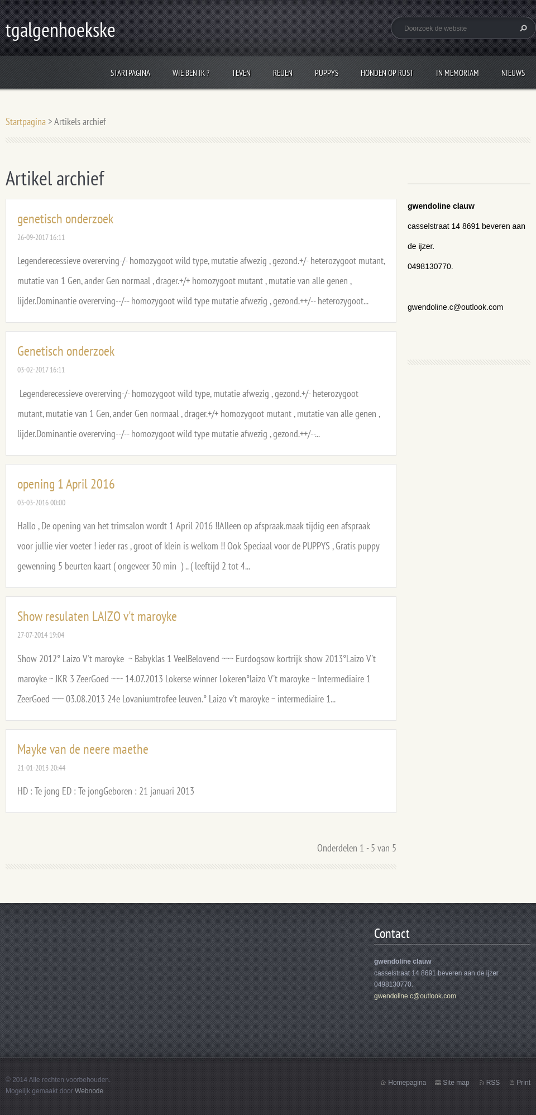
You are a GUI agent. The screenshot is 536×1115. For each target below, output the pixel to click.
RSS (493, 1083)
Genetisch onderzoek (65, 351)
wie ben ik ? (191, 73)
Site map (456, 1083)
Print (523, 1083)
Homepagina (407, 1083)
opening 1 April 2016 (66, 483)
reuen (283, 73)
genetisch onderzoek (65, 218)
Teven (241, 73)
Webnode (89, 1091)
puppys (326, 73)
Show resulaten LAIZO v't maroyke (97, 616)
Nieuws (513, 73)
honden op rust (387, 73)
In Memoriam (457, 73)
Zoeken (522, 28)
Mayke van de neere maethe (83, 749)
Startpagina (130, 73)
